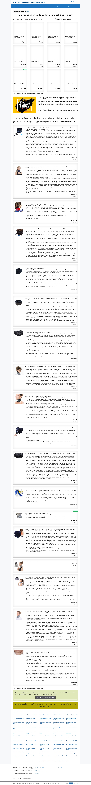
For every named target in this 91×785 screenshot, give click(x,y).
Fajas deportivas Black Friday (71, 740)
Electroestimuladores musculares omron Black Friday (44, 732)
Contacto (62, 6)
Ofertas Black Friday (53, 6)
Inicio (14, 6)
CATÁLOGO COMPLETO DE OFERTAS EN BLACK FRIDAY (55, 761)
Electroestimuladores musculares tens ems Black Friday (18, 737)
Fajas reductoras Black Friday (18, 748)
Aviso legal (37, 770)
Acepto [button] (71, 783)
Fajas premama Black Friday (71, 744)
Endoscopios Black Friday (45, 735)
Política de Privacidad (39, 767)
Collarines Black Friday (57, 714)
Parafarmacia (31, 6)
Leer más (76, 783)
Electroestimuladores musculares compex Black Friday (58, 727)
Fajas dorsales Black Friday (18, 744)
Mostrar (27, 11)
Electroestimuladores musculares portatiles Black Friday (58, 732)
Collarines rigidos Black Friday (72, 714)
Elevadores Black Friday (30, 735)
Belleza (45, 6)
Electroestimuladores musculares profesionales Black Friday (71, 732)
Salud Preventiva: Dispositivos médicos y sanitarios (29, 2)
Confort (19, 6)
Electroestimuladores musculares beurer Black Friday (18, 727)
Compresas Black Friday (30, 718)
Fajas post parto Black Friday (58, 744)
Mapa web (60, 767)
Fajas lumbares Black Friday (31, 744)
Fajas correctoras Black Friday (45, 740)
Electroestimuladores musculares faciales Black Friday (18, 732)
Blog (68, 6)
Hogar (24, 6)
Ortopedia (39, 6)
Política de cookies (39, 768)
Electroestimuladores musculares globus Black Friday (31, 732)
